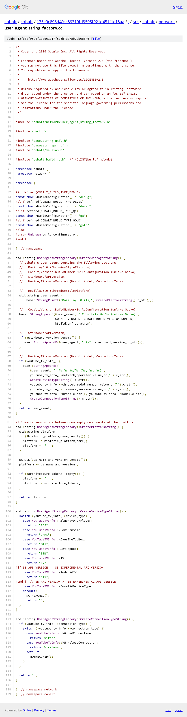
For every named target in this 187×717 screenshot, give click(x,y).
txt (168, 710)
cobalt (10, 21)
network (167, 21)
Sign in (178, 7)
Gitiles (27, 710)
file (96, 39)
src (136, 21)
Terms (51, 710)
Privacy (39, 710)
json (179, 710)
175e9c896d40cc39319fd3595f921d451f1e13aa (80, 21)
